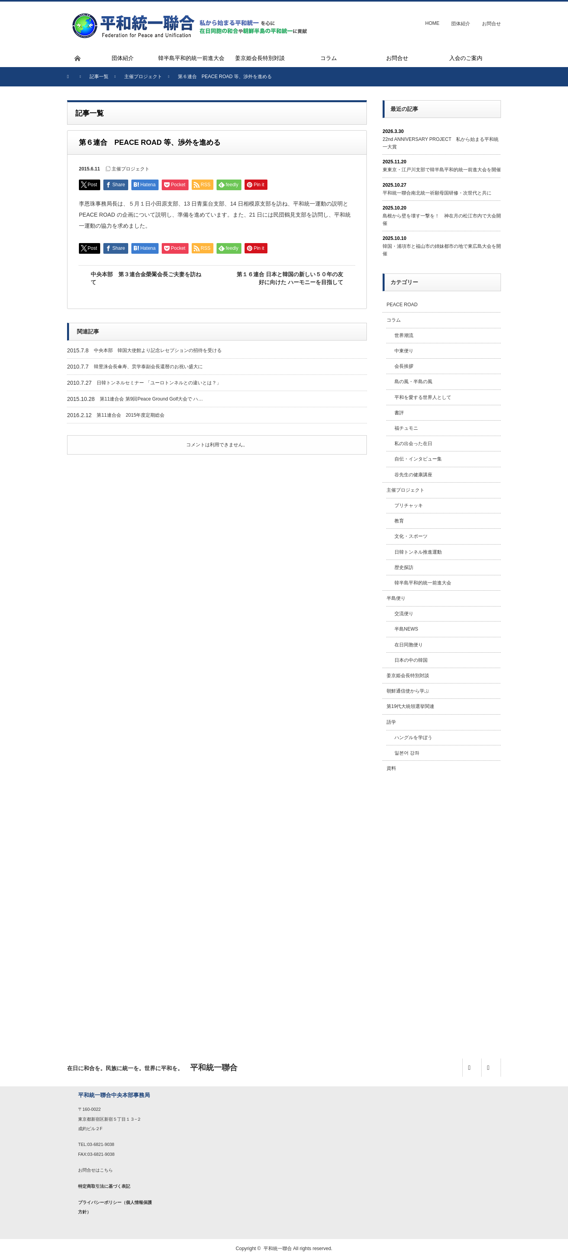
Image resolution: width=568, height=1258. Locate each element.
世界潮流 (403, 335)
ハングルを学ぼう (413, 737)
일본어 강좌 (406, 753)
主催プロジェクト (130, 169)
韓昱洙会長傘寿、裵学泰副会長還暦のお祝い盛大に (148, 366)
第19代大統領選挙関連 (410, 706)
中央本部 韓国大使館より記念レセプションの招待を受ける (158, 350)
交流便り (403, 613)
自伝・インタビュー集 (418, 459)
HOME (432, 23)
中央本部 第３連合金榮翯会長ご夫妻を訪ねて (146, 278)
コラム (394, 320)
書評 (399, 413)
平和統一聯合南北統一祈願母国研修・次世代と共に (437, 193)
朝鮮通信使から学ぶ (408, 691)
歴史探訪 (403, 567)
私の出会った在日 (413, 443)
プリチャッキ (408, 505)
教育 (399, 521)
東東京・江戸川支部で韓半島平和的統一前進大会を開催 (442, 169)
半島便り (396, 598)
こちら (106, 1170)
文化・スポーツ (411, 536)
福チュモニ (406, 428)
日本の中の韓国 (411, 660)
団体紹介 (460, 23)
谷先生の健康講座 (413, 474)
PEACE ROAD (402, 304)
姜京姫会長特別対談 (408, 675)
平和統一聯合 (277, 1248)
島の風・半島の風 (413, 381)
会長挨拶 (403, 366)
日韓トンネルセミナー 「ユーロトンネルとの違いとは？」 (159, 383)
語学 (391, 722)
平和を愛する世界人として (422, 397)
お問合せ (491, 23)
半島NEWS (406, 629)
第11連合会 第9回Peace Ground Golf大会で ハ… (151, 399)
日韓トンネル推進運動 (418, 552)
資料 (391, 768)
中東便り (403, 351)
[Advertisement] (442, 906)
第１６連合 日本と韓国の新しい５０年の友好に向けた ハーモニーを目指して (290, 278)
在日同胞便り (408, 645)
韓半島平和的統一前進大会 (422, 583)
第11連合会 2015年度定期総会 (130, 415)
